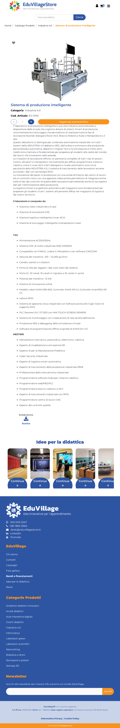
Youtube (13, 537)
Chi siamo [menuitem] (12, 554)
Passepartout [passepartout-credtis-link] (66, 725)
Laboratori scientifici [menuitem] (17, 643)
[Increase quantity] (31, 121)
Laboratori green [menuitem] (15, 638)
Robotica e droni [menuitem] (15, 654)
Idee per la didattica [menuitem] (17, 581)
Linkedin (13, 533)
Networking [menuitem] (13, 649)
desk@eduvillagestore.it (23, 529)
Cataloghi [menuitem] (11, 565)
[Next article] (110, 468)
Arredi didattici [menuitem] (14, 611)
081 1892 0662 (16, 525)
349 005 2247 (16, 522)
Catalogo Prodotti (25, 25)
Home (8, 25)
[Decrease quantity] (14, 121)
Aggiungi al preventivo (73, 121)
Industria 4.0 (45, 25)
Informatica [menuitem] (13, 633)
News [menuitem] (9, 587)
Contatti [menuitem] (11, 559)
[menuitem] (60, 576)
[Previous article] (10, 468)
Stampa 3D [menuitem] (12, 665)
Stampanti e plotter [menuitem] (17, 660)
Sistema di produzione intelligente (75, 25)
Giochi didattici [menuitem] (15, 622)
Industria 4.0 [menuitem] (13, 627)
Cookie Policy (71, 718)
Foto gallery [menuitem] (13, 570)
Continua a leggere (17, 485)
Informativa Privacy (51, 718)
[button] (79, 17)
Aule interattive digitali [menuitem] (19, 616)
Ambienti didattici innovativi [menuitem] (22, 605)
